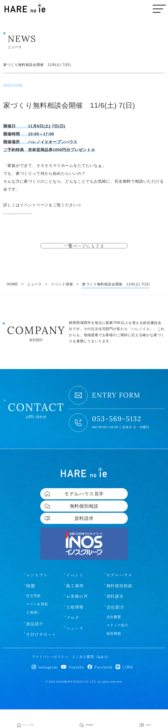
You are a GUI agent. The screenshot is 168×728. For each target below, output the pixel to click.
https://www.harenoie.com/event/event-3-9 (43, 213)
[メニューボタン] (159, 8)
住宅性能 (33, 613)
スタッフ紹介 (117, 643)
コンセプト (37, 593)
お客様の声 (77, 615)
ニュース (75, 647)
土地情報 (75, 626)
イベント (75, 593)
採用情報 (113, 652)
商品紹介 (35, 642)
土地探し (33, 630)
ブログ (73, 636)
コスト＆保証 (37, 621)
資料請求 (115, 615)
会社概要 (113, 635)
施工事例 (75, 604)
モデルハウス (120, 593)
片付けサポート (42, 653)
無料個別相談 (120, 604)
